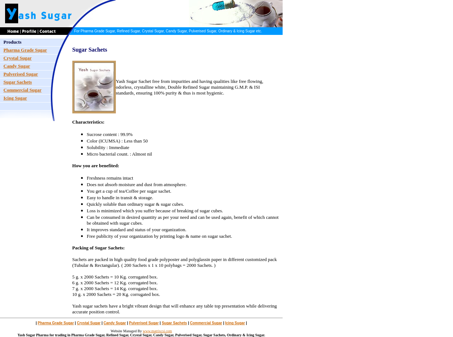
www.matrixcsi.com (157, 331)
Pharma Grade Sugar (56, 323)
